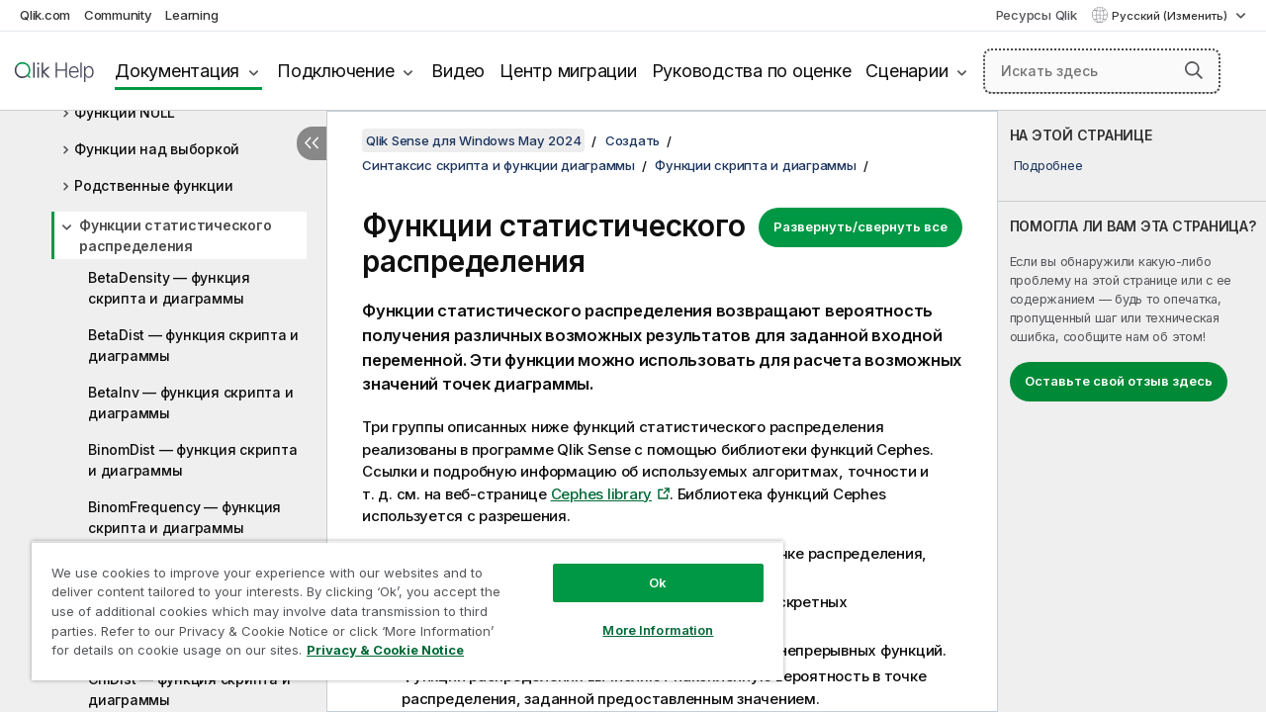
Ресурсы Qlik (1036, 15)
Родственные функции (153, 185)
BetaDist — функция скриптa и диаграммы (193, 345)
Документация (177, 70)
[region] (399, 603)
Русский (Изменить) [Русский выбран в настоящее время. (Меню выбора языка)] (1171, 16)
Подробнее (1048, 165)
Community (118, 15)
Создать (632, 140)
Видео (458, 70)
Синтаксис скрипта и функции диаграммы (498, 165)
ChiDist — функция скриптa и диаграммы (189, 689)
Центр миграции (568, 70)
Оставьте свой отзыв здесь (1119, 381)
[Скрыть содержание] (311, 143)
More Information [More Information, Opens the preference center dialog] (643, 615)
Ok (643, 568)
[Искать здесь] (1102, 71)
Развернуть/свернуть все (860, 226)
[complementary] (1132, 411)
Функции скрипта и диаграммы (755, 165)
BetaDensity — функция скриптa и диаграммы (169, 288)
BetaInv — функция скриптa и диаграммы (190, 402)
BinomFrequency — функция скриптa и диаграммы (184, 517)
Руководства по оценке (752, 70)
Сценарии (906, 70)
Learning (191, 15)
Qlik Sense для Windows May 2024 (473, 140)
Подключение (335, 70)
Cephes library (602, 494)
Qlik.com (45, 15)
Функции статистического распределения (175, 235)
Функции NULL (124, 112)
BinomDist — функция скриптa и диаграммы (192, 460)
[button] (1194, 70)
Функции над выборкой (156, 148)
